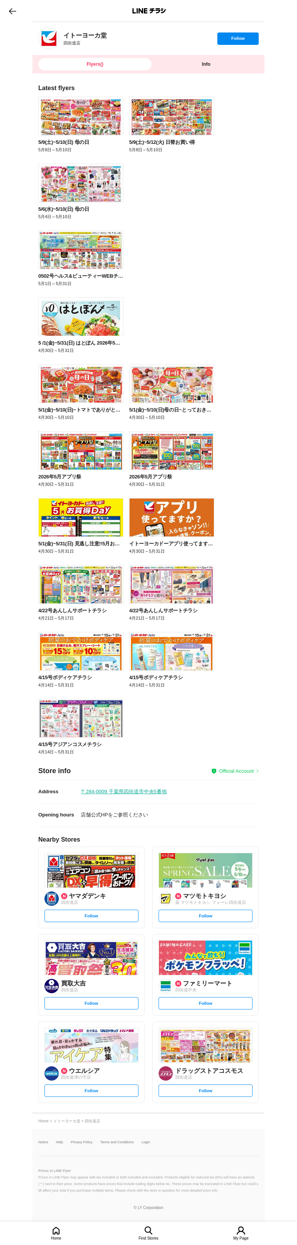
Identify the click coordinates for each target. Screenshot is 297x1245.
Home (56, 1238)
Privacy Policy (81, 1142)
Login (146, 1142)
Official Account (236, 771)
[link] (49, 38)
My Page (240, 1238)
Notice (43, 1142)
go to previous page (12, 11)
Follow (238, 40)
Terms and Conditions (117, 1142)
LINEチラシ (149, 11)
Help (59, 1142)
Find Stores (148, 1238)
